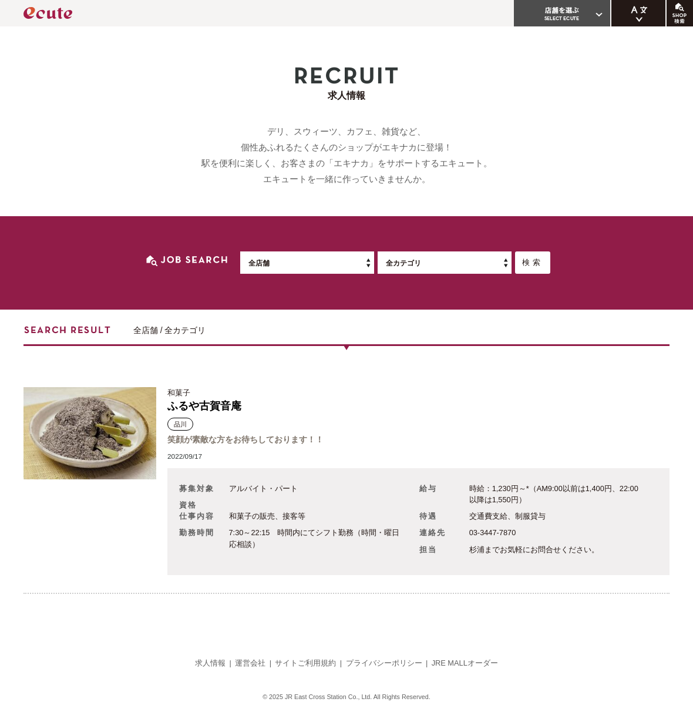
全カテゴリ (403, 263)
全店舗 (259, 263)
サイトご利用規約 (305, 663)
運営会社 (250, 663)
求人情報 (210, 663)
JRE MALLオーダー (465, 663)
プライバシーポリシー (384, 663)
